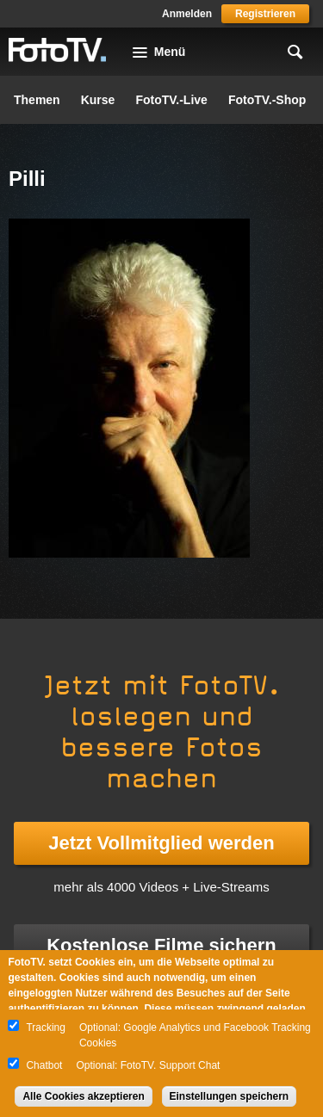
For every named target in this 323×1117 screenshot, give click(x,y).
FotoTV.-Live (171, 100)
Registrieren (265, 14)
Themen (37, 100)
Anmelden (187, 14)
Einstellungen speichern (229, 1096)
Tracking (45, 1027)
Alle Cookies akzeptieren (83, 1096)
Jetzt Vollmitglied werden (161, 843)
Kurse (98, 100)
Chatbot (44, 1065)
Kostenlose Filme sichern (161, 945)
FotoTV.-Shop (267, 100)
